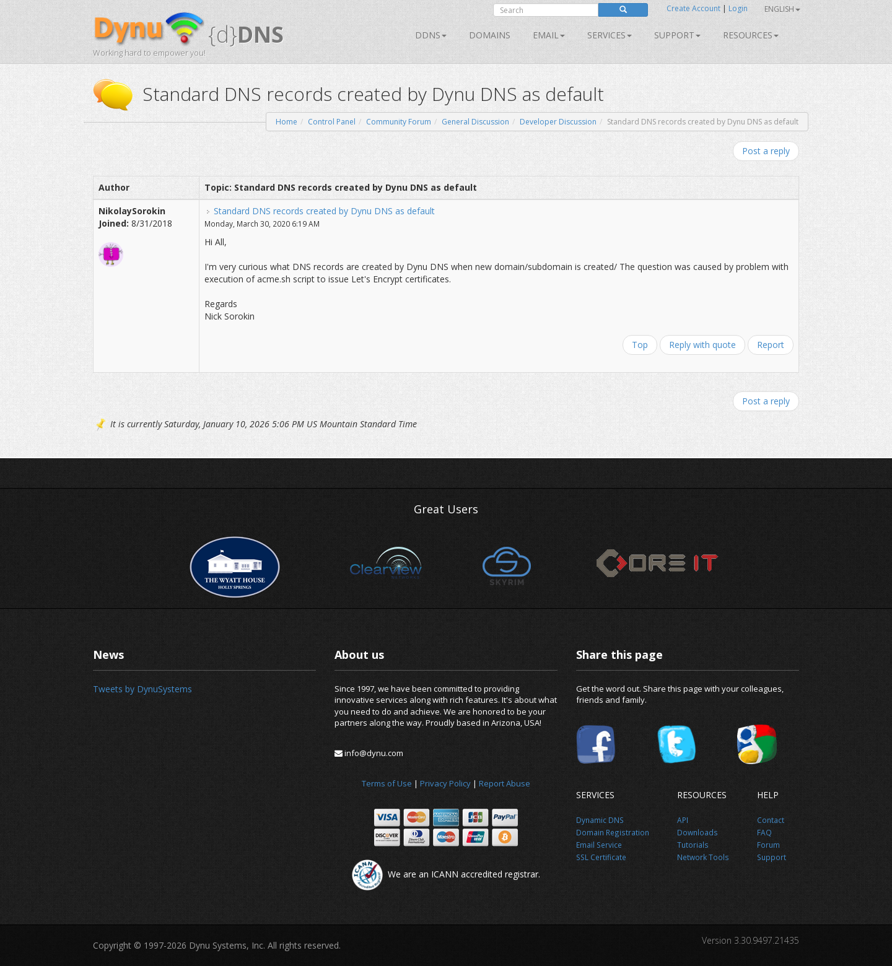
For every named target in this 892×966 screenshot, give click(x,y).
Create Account (693, 8)
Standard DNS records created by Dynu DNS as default (324, 211)
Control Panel (332, 121)
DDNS (431, 35)
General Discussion (475, 121)
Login (738, 8)
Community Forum (398, 121)
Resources (751, 35)
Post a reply (766, 151)
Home (286, 121)
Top (640, 344)
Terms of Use (387, 783)
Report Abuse (504, 783)
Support (677, 35)
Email (549, 35)
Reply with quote (702, 344)
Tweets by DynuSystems (142, 689)
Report (770, 344)
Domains (489, 35)
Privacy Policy (445, 783)
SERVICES (609, 35)
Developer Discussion (558, 121)
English (782, 9)
